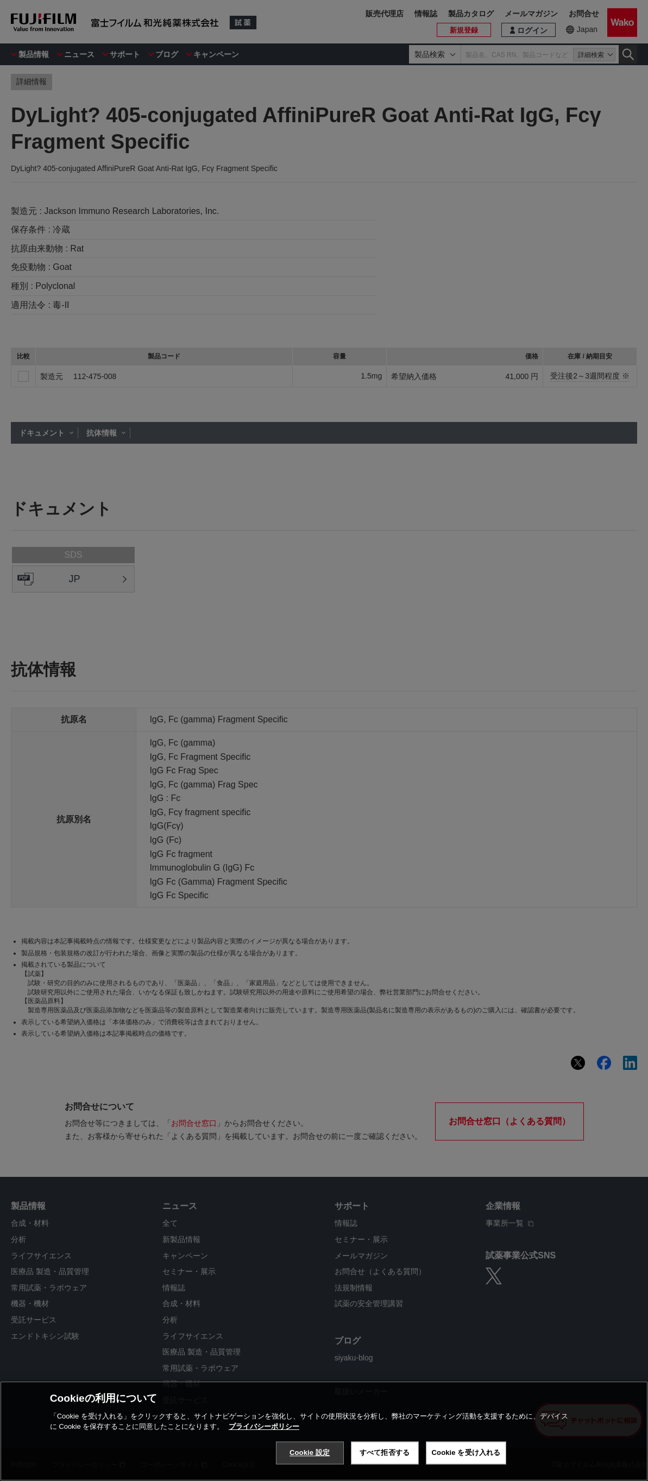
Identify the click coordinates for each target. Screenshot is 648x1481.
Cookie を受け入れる (466, 1452)
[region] (324, 1431)
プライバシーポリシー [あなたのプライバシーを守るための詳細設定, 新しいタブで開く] (264, 1426)
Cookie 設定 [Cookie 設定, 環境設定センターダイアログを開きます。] (310, 1452)
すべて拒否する (385, 1452)
